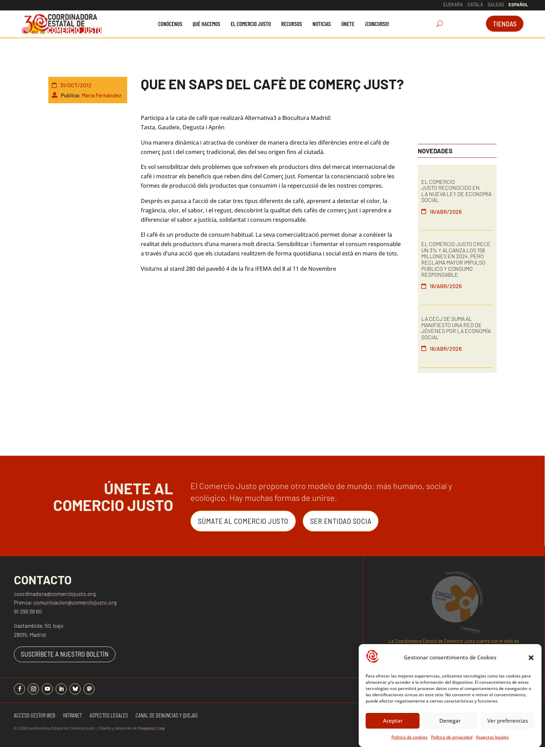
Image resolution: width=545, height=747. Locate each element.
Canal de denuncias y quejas (167, 715)
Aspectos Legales (109, 715)
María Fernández (101, 95)
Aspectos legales (492, 741)
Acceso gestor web (34, 715)
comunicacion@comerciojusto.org (74, 602)
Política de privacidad (451, 741)
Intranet (72, 715)
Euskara (453, 4)
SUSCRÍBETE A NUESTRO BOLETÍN (64, 654)
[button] (531, 661)
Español (518, 4)
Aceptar (392, 724)
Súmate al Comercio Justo (243, 520)
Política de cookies (409, 741)
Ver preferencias (507, 724)
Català (475, 4)
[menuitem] (170, 23)
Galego (496, 4)
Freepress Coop (151, 728)
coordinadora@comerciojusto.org (55, 593)
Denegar (450, 724)
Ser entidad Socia (341, 520)
